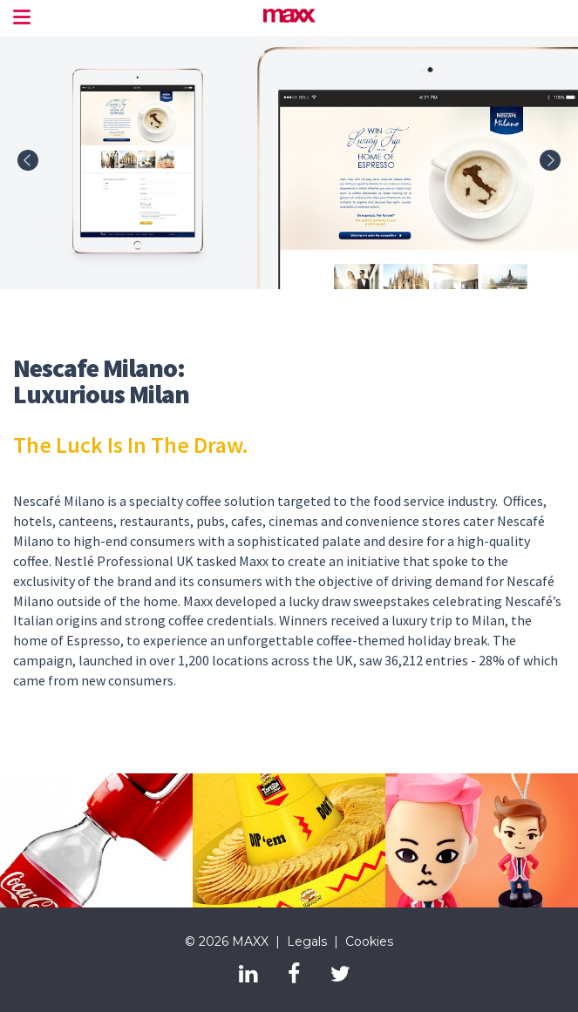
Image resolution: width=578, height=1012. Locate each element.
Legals (307, 941)
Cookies (369, 941)
